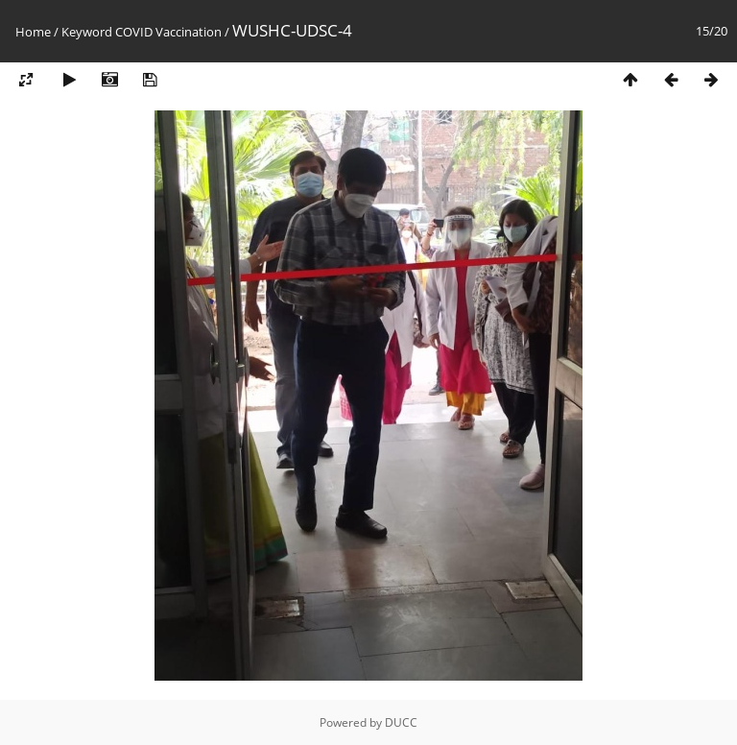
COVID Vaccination (168, 31)
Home (33, 31)
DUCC (401, 722)
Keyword (86, 31)
